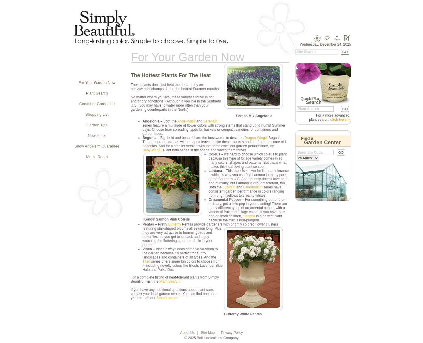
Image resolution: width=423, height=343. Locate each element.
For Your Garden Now (96, 82)
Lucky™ (229, 187)
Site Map (208, 333)
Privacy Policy (232, 333)
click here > (340, 119)
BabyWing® (151, 150)
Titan (146, 261)
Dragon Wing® (256, 138)
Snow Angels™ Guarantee (96, 146)
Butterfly (174, 224)
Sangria (249, 216)
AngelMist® (186, 121)
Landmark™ (252, 187)
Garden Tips (97, 125)
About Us (187, 333)
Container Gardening (97, 104)
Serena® (210, 121)
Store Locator (166, 298)
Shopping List (97, 114)
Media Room (97, 157)
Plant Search (97, 93)
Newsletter (97, 135)
